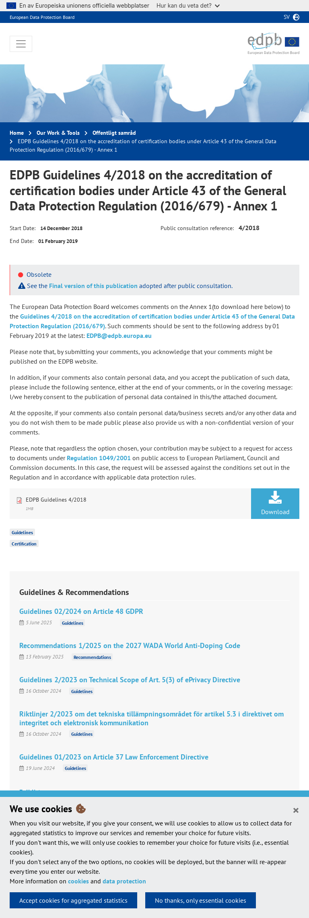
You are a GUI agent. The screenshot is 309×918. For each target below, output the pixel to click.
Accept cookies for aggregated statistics (73, 900)
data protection (124, 881)
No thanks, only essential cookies (200, 900)
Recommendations (92, 657)
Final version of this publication (93, 286)
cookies (78, 881)
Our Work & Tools (58, 132)
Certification (24, 544)
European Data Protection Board (42, 17)
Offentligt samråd (114, 132)
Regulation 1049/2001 (99, 458)
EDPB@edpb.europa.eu (119, 335)
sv (287, 17)
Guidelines (22, 532)
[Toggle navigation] (21, 44)
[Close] (296, 809)
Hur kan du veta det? (188, 5)
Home (17, 132)
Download (275, 503)
